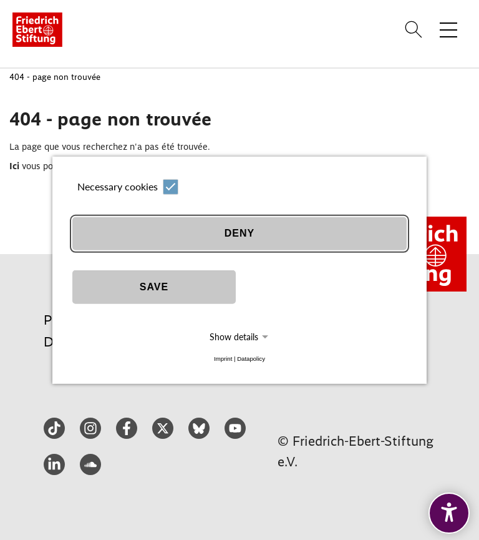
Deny (239, 233)
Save (154, 287)
